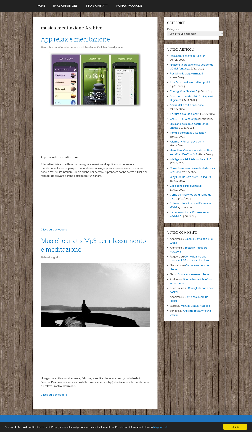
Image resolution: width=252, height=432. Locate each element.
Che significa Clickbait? (183, 91)
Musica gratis (52, 257)
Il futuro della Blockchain (184, 113)
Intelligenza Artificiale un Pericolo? (190, 159)
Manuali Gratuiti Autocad (195, 305)
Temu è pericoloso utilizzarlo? (188, 132)
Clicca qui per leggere (54, 229)
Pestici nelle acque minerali (186, 73)
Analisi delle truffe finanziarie (187, 105)
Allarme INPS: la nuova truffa (187, 141)
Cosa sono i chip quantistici (186, 185)
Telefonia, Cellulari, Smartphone (104, 47)
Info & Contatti (97, 5)
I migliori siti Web (65, 5)
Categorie (173, 29)
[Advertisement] (95, 132)
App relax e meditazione (75, 39)
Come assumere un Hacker (194, 274)
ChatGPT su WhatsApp (184, 118)
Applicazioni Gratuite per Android (64, 47)
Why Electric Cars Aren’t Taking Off (190, 177)
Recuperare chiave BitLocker (187, 55)
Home (41, 5)
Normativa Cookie (129, 5)
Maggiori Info (160, 427)
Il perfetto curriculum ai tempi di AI (190, 82)
